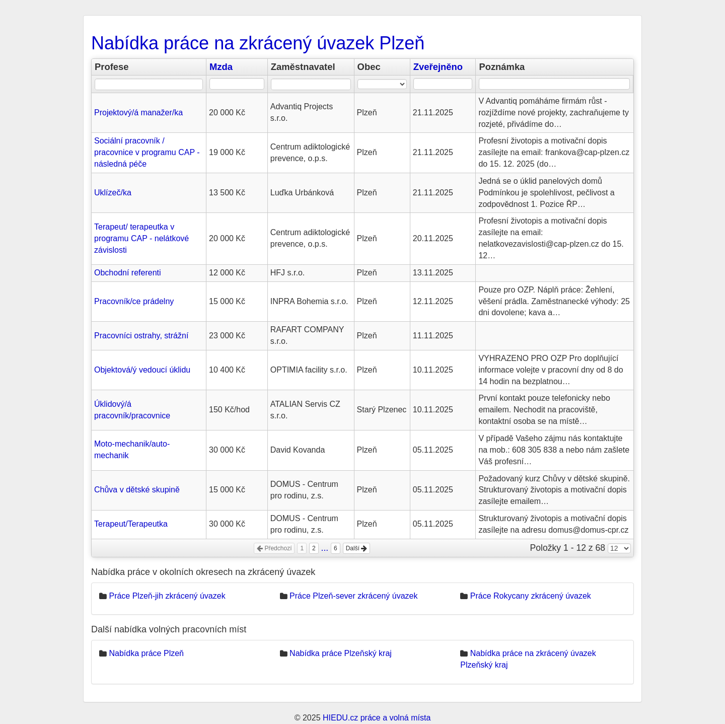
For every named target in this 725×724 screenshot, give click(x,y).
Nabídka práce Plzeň (146, 653)
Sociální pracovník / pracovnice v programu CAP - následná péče (147, 152)
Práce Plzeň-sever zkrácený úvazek (353, 596)
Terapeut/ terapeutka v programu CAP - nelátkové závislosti (141, 238)
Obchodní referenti (127, 272)
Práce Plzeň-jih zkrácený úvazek (167, 596)
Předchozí (274, 548)
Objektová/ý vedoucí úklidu (142, 370)
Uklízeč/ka (112, 192)
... (325, 548)
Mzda (221, 66)
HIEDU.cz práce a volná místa (376, 717)
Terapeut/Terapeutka (131, 524)
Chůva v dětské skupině (137, 489)
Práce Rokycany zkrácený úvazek (530, 596)
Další (357, 548)
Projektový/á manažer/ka (138, 112)
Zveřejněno (438, 66)
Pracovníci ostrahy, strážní (141, 335)
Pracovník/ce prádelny (134, 301)
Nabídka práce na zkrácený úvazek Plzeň (257, 43)
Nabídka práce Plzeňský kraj (340, 653)
